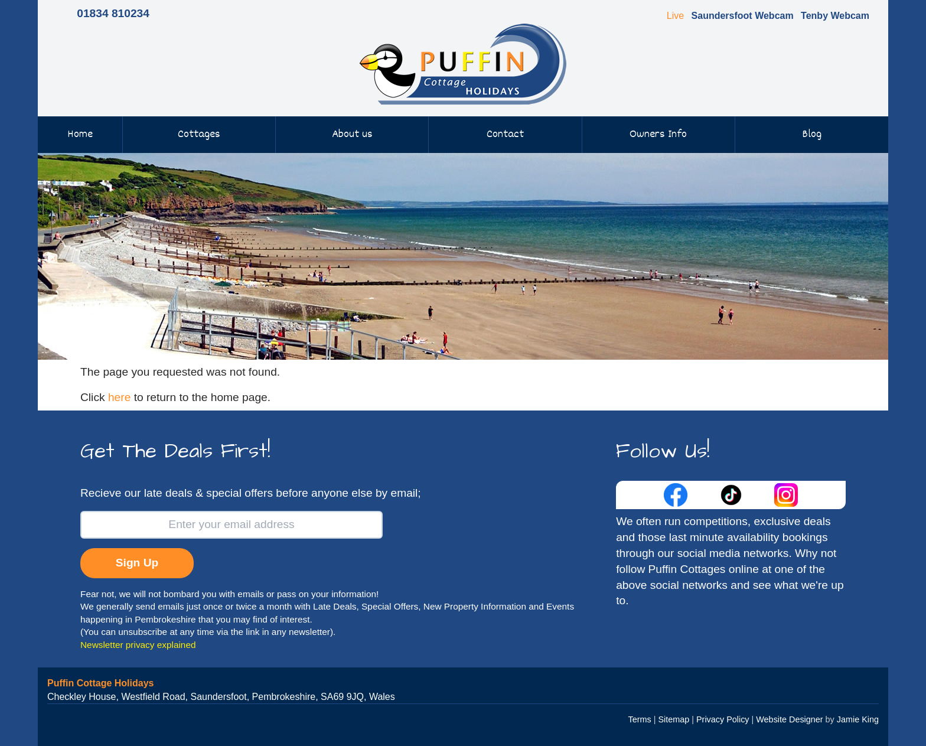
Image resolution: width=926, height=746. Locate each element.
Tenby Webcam (835, 16)
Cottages (199, 135)
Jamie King (858, 719)
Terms (639, 719)
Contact (505, 135)
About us (352, 135)
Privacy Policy (722, 719)
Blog (811, 135)
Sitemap (673, 719)
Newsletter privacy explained (138, 645)
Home (80, 135)
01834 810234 (113, 13)
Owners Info (658, 135)
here (119, 397)
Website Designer (789, 719)
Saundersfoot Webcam (743, 16)
